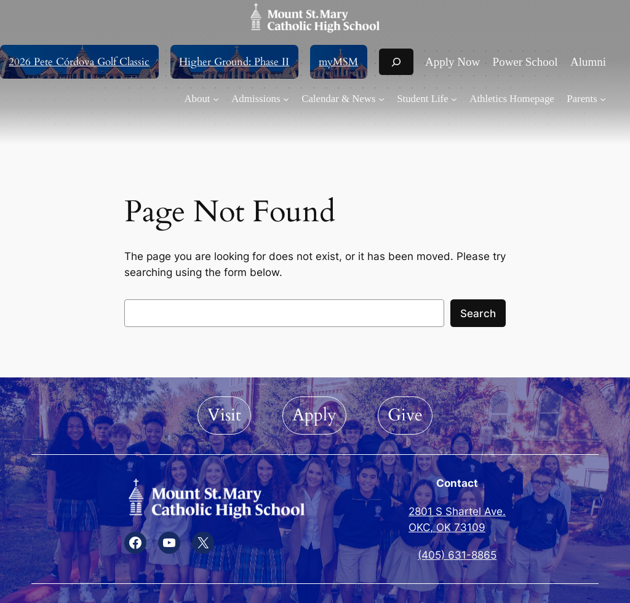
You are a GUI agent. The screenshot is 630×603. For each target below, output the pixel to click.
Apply (314, 415)
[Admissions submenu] (260, 99)
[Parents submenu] (586, 99)
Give (405, 415)
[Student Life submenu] (427, 99)
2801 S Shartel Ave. (457, 511)
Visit (224, 415)
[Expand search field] (396, 62)
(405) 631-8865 (457, 555)
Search (478, 313)
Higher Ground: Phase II (234, 62)
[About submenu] (202, 99)
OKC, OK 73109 (447, 527)
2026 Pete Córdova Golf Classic (79, 62)
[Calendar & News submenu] (343, 99)
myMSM (338, 62)
